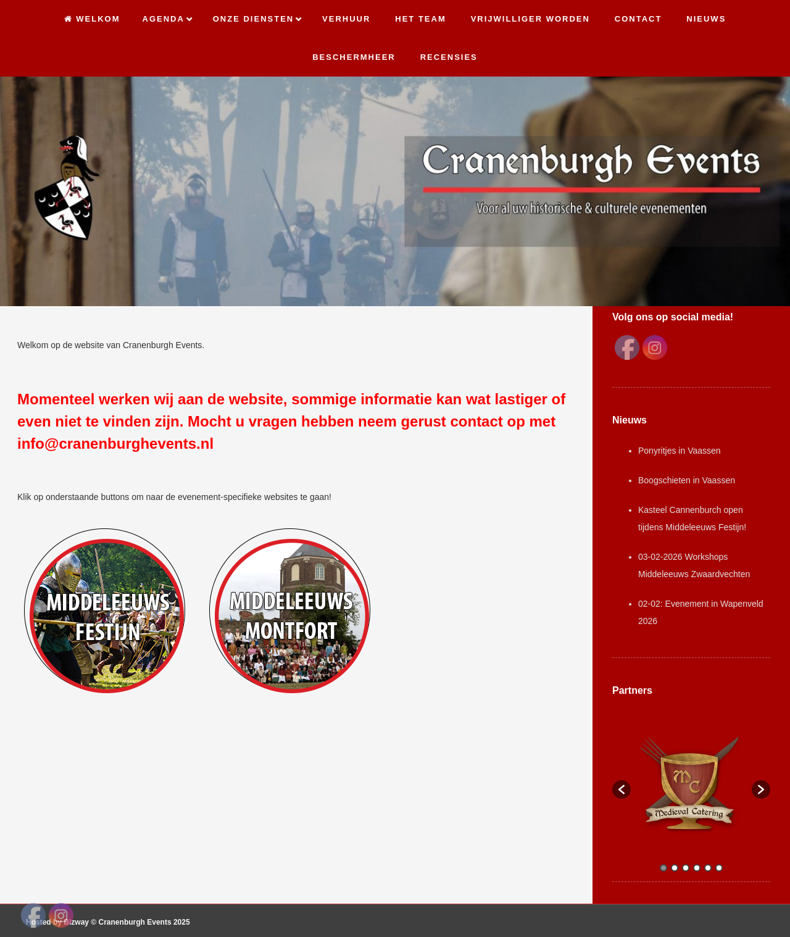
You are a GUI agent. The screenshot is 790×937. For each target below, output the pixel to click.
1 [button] (663, 868)
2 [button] (674, 868)
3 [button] (685, 868)
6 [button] (719, 868)
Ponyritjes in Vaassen (679, 451)
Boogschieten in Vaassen (686, 480)
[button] (621, 789)
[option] (691, 783)
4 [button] (697, 868)
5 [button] (708, 868)
